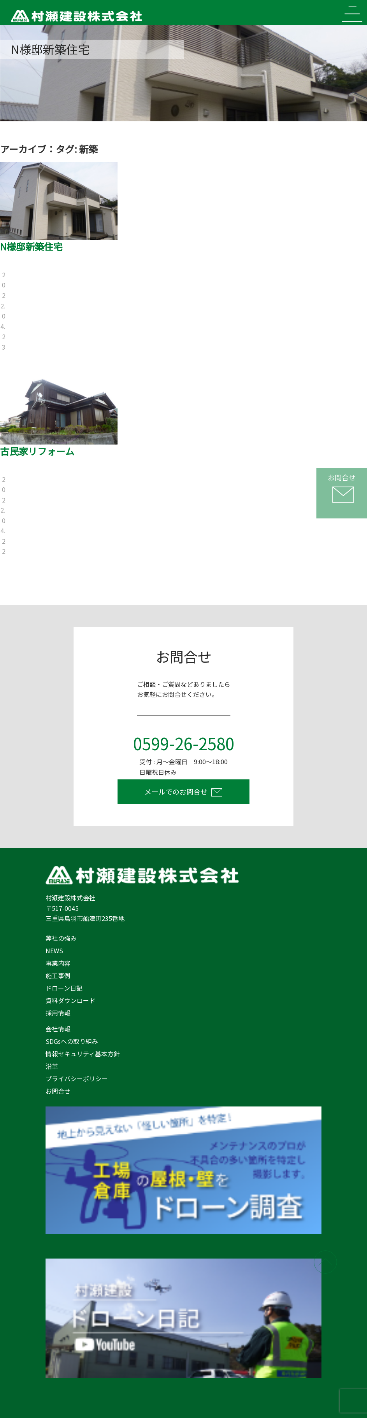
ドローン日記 (64, 988)
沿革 (52, 1066)
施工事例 (58, 975)
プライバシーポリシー (77, 1078)
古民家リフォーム (37, 451)
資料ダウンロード (70, 1000)
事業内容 (58, 963)
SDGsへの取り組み (72, 1041)
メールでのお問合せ (175, 791)
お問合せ (58, 1091)
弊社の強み (61, 938)
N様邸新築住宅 (31, 246)
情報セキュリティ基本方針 (83, 1053)
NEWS (54, 950)
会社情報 (58, 1028)
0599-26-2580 (183, 743)
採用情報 (58, 1012)
